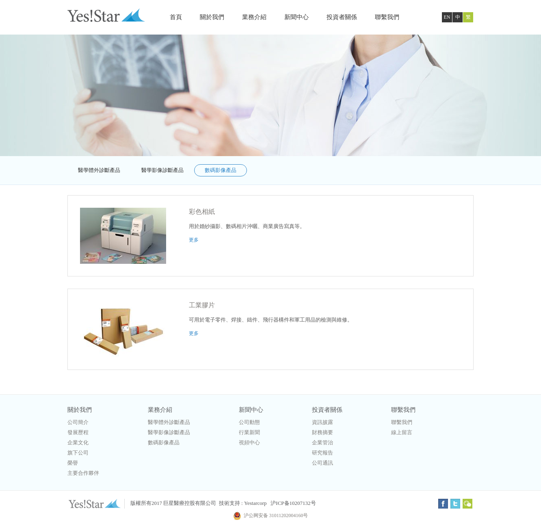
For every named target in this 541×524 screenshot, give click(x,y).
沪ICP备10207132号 (293, 503)
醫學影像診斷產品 (162, 170)
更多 (194, 240)
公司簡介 (78, 422)
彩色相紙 (202, 211)
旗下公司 (78, 453)
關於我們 (212, 17)
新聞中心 (296, 17)
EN (447, 17)
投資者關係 (342, 17)
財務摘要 (322, 432)
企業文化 (78, 442)
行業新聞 (249, 432)
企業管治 (322, 442)
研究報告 (322, 453)
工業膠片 (202, 305)
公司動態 (249, 422)
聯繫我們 (387, 17)
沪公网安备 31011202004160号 (270, 515)
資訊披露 (322, 422)
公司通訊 (322, 463)
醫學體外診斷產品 (99, 170)
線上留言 (401, 432)
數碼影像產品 (220, 170)
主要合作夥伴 (83, 473)
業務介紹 (254, 17)
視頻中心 (249, 442)
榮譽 (72, 463)
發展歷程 (78, 432)
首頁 (176, 17)
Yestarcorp (255, 503)
